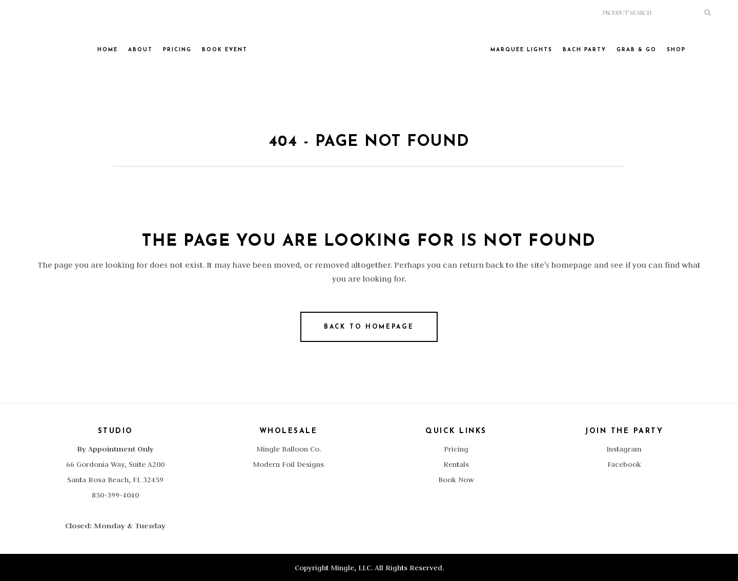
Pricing (456, 449)
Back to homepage (369, 327)
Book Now (456, 479)
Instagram (624, 449)
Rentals (456, 464)
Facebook (624, 464)
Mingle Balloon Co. (288, 449)
